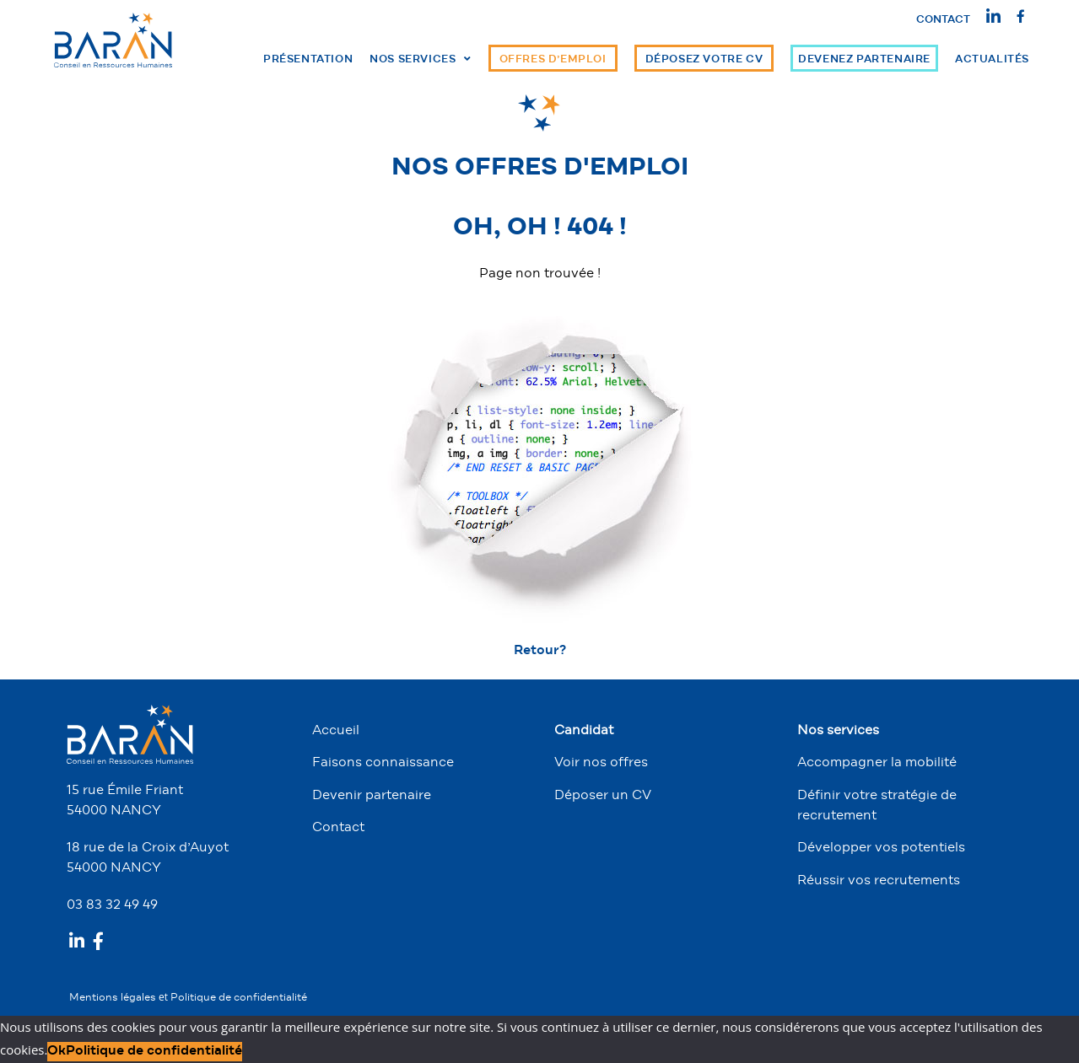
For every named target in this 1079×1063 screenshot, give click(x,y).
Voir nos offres (601, 763)
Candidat (583, 731)
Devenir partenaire (371, 796)
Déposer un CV (602, 796)
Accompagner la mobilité (877, 763)
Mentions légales (114, 998)
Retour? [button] (540, 651)
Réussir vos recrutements (878, 881)
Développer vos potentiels (881, 848)
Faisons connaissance (383, 763)
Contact (943, 20)
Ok (56, 1051)
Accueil (335, 731)
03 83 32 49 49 (112, 905)
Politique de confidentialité (238, 998)
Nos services (838, 731)
